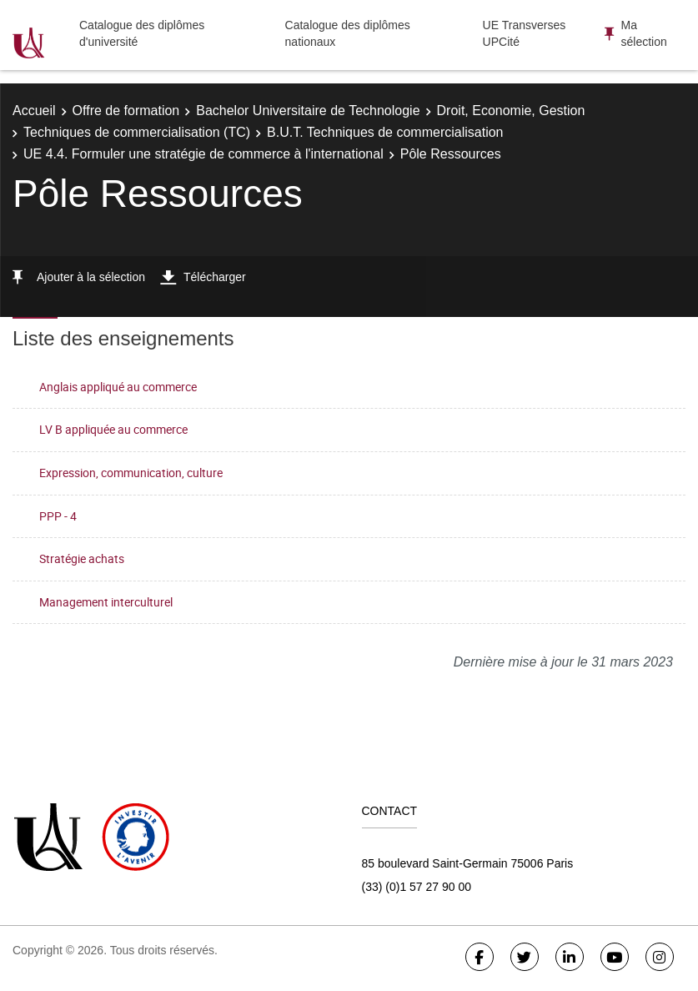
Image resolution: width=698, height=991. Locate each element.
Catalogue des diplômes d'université (141, 33)
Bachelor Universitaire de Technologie (307, 110)
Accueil (34, 110)
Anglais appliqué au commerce (118, 387)
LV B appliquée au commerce (113, 429)
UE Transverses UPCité (524, 33)
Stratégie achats (81, 558)
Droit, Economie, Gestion (511, 110)
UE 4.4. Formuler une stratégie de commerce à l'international (203, 154)
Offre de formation (126, 110)
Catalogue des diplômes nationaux (347, 33)
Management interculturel (106, 602)
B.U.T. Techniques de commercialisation (385, 132)
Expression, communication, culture (131, 472)
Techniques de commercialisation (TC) (136, 132)
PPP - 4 (58, 516)
